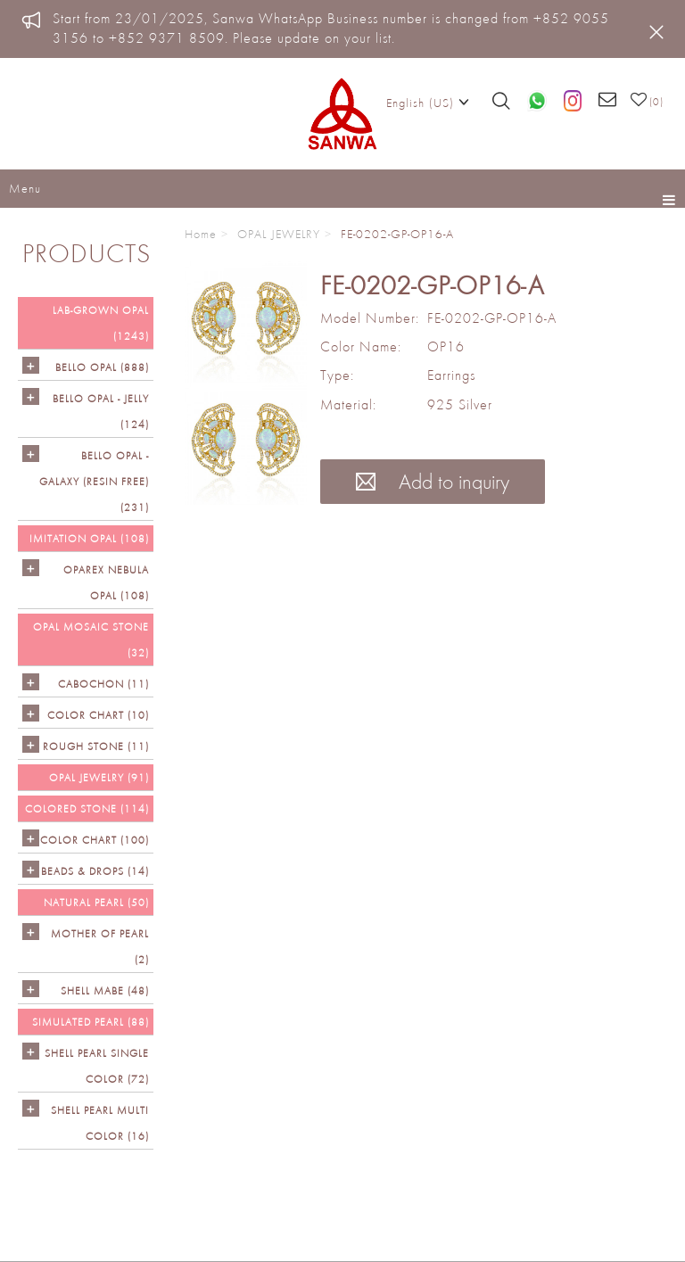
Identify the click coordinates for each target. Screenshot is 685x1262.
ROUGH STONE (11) (96, 746)
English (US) (427, 102)
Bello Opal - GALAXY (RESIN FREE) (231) (94, 481)
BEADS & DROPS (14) (95, 871)
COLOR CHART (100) (94, 839)
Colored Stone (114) (87, 808)
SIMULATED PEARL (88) (90, 1021)
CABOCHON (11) (103, 683)
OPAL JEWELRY (278, 234)
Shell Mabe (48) (105, 990)
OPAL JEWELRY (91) (99, 777)
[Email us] (607, 101)
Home (201, 234)
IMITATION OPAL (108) (89, 538)
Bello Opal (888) (102, 367)
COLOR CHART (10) (98, 715)
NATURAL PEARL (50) (96, 902)
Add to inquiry (432, 481)
